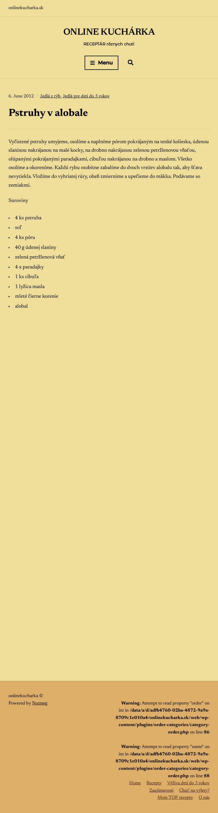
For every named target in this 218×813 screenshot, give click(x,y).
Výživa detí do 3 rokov (188, 783)
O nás (204, 797)
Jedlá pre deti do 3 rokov (86, 96)
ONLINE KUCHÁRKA (109, 32)
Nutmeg (39, 703)
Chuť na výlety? (194, 790)
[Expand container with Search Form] (130, 62)
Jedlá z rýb (50, 96)
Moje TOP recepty (175, 797)
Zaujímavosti (161, 790)
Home (135, 783)
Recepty (154, 783)
